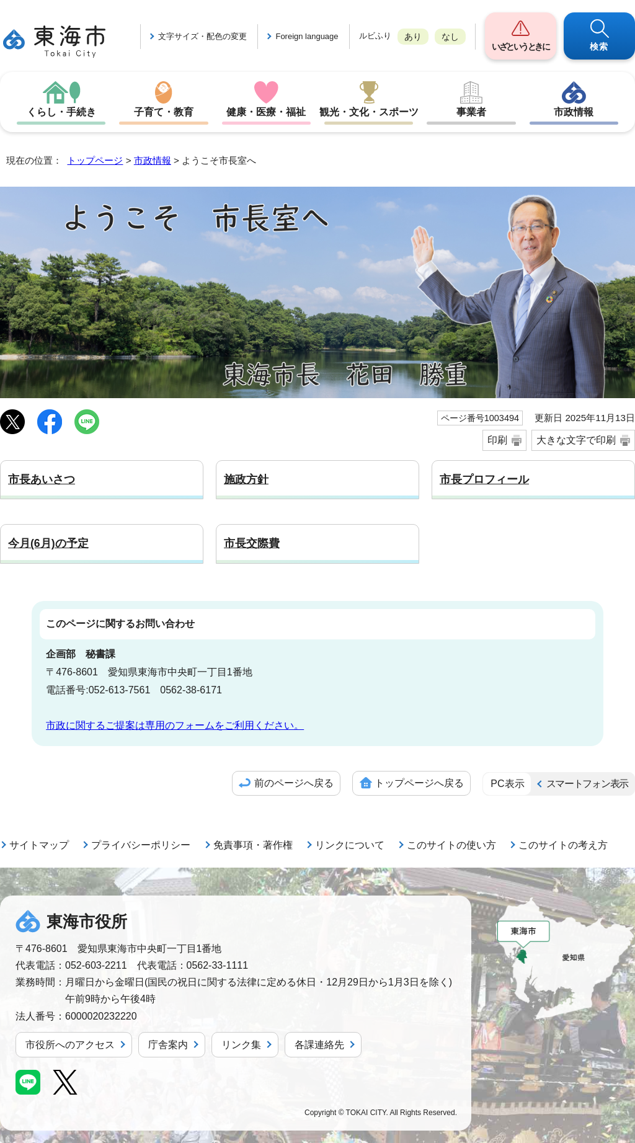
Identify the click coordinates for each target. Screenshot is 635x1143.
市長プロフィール (484, 479)
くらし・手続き (61, 112)
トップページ (95, 160)
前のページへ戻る (294, 783)
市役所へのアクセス (70, 1044)
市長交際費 (252, 543)
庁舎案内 (168, 1044)
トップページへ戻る (419, 783)
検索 (599, 46)
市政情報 (573, 112)
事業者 (471, 112)
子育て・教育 (163, 112)
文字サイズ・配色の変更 (202, 36)
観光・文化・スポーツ (369, 112)
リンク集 (241, 1044)
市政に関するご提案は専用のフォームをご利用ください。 (175, 725)
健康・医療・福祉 (266, 112)
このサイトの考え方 (563, 845)
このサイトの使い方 (451, 845)
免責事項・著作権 (253, 845)
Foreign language (306, 36)
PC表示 (507, 783)
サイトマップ (39, 845)
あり (413, 37)
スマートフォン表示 (587, 783)
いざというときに (520, 46)
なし (450, 37)
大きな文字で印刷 (576, 440)
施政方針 (246, 479)
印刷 (497, 440)
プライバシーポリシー (140, 845)
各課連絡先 (319, 1044)
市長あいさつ (41, 479)
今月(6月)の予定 (48, 543)
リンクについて (349, 845)
